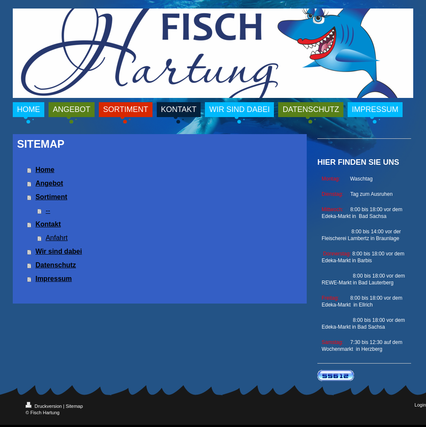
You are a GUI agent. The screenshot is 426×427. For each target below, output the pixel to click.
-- (48, 210)
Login (420, 404)
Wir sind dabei (58, 251)
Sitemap (74, 406)
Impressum (53, 278)
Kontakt (48, 224)
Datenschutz (55, 265)
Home (44, 169)
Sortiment (51, 197)
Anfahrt (57, 237)
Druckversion (44, 406)
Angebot (49, 183)
